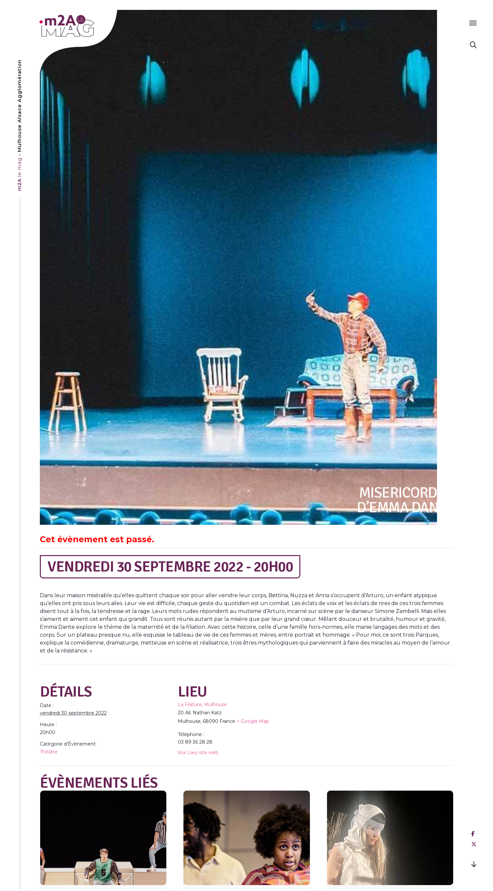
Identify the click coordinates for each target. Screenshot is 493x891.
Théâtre (49, 752)
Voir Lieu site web (198, 752)
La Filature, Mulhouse (202, 704)
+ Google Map (252, 721)
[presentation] (103, 838)
